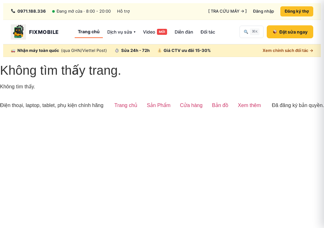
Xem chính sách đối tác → (288, 50)
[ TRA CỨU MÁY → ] (227, 11)
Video (155, 32)
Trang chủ (89, 31)
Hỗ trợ (123, 11)
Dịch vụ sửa (121, 32)
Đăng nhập (263, 11)
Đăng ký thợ (297, 11)
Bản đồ (220, 105)
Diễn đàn (184, 32)
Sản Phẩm (159, 105)
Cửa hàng (191, 105)
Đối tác (208, 32)
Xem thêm (249, 105)
